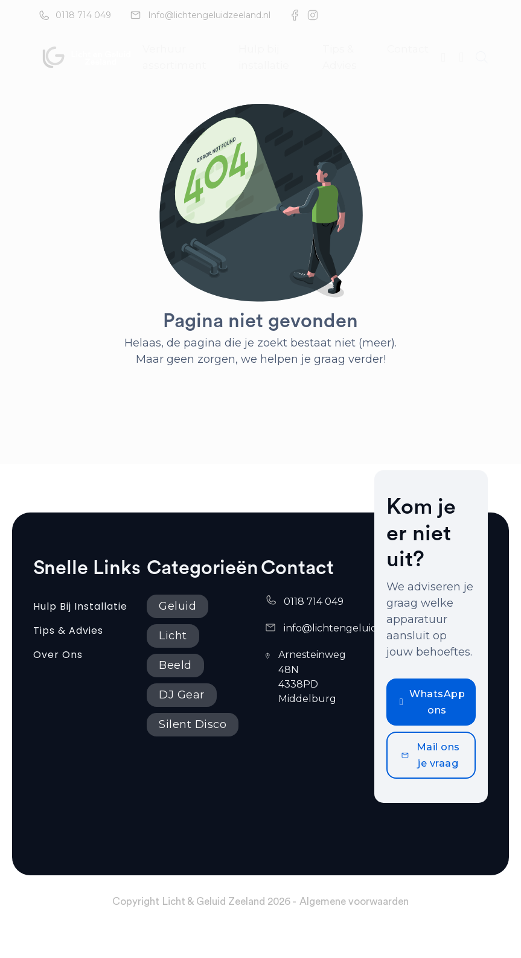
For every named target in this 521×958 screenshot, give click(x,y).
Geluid (177, 606)
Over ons (58, 655)
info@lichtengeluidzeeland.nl (356, 628)
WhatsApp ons (432, 702)
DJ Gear (182, 694)
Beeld (175, 665)
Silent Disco (192, 724)
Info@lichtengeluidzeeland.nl (209, 15)
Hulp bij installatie (263, 57)
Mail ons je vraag (430, 755)
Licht (173, 635)
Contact (408, 49)
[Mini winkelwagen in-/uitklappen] (461, 57)
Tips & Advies (339, 57)
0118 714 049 (83, 15)
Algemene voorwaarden (354, 901)
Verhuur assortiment (174, 57)
